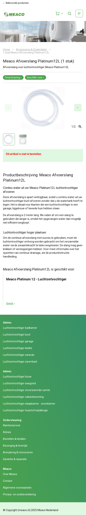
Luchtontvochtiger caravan (19, 354)
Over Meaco (10, 474)
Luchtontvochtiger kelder (17, 348)
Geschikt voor (35, 77)
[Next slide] (78, 107)
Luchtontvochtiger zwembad (20, 361)
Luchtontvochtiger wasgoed (19, 383)
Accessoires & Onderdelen (31, 49)
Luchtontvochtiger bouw (17, 376)
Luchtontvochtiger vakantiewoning (23, 396)
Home (6, 49)
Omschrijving (13, 77)
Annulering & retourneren (18, 452)
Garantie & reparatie (15, 459)
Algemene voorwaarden (17, 487)
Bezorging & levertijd (15, 445)
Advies (7, 432)
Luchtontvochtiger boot (16, 334)
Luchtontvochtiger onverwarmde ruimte (26, 390)
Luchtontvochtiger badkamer (20, 327)
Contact (7, 480)
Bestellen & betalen (14, 438)
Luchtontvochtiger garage (18, 341)
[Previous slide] (8, 107)
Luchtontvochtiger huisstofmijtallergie (25, 410)
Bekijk (10, 303)
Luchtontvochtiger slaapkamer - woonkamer (29, 403)
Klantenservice (11, 425)
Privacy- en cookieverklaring (19, 494)
